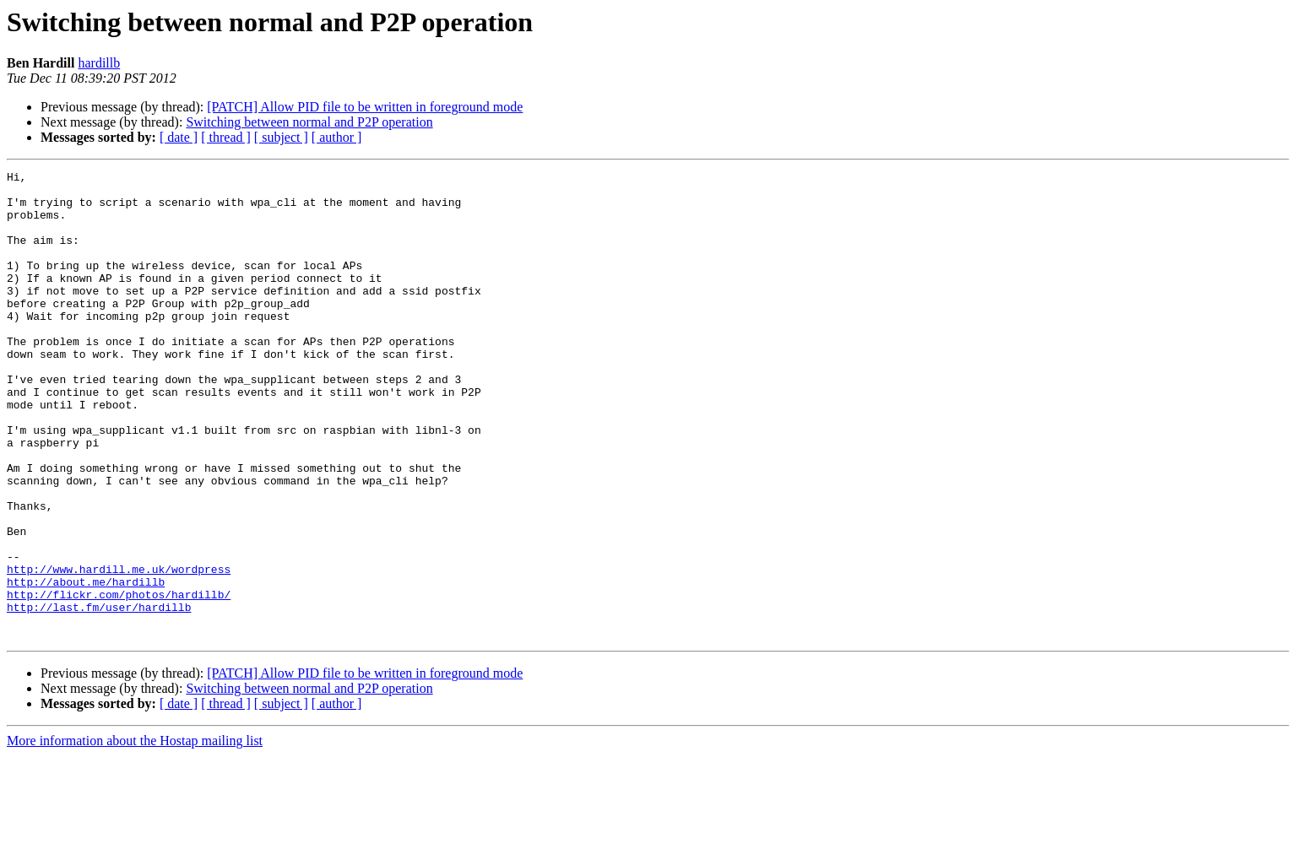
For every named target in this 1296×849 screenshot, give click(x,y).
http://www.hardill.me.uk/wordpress (118, 649)
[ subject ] (281, 137)
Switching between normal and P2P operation (309, 122)
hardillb (99, 63)
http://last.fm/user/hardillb (99, 695)
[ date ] (179, 137)
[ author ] (337, 137)
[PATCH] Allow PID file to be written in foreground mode (365, 107)
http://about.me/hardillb (86, 665)
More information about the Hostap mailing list (135, 834)
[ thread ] (226, 137)
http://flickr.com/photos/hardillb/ (118, 680)
